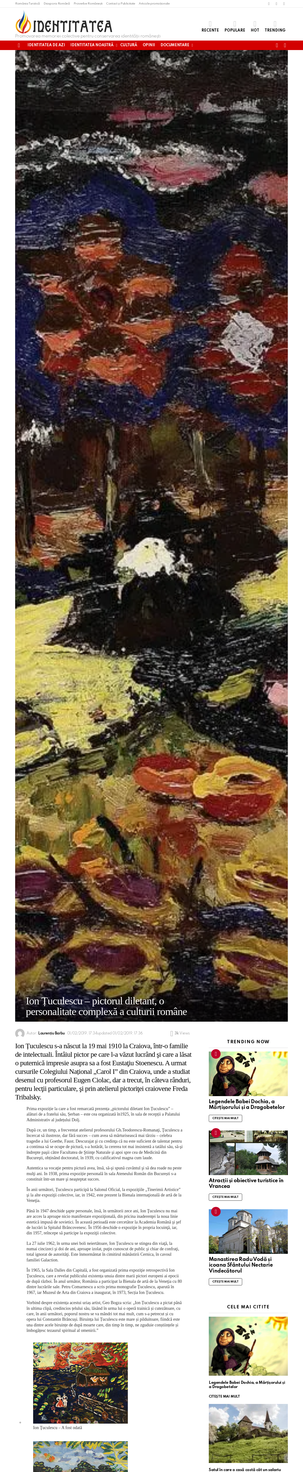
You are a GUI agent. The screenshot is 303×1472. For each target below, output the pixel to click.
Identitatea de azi (46, 45)
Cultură (128, 45)
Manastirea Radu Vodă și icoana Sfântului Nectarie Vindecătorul (241, 1265)
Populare (234, 26)
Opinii (149, 45)
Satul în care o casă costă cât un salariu (245, 1470)
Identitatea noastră (91, 45)
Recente (210, 26)
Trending (275, 26)
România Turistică (27, 3)
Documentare (174, 45)
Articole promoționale (154, 3)
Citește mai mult (225, 1118)
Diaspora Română (57, 3)
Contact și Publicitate (120, 3)
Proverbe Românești (88, 3)
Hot (255, 26)
